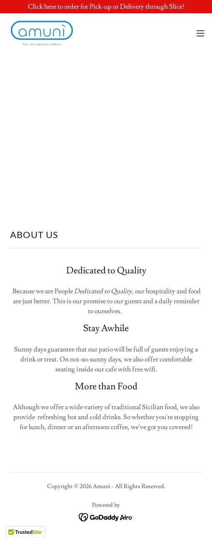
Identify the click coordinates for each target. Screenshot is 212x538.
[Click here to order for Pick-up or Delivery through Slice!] (106, 7)
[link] (42, 33)
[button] (200, 33)
